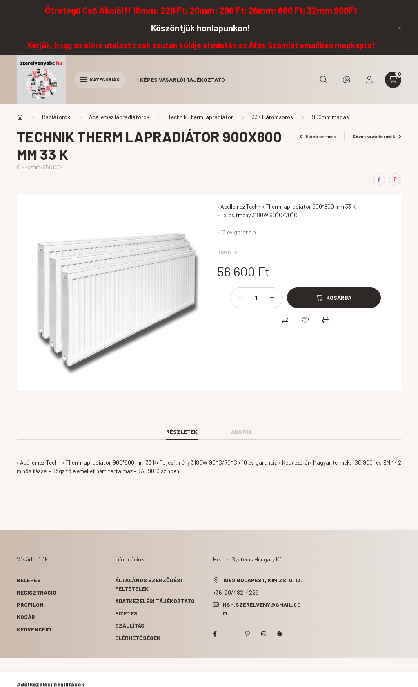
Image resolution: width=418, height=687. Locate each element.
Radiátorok (56, 116)
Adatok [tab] (241, 431)
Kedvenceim (34, 629)
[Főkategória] (20, 116)
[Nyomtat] (326, 320)
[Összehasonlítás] (285, 320)
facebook (215, 634)
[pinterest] (395, 179)
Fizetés (126, 613)
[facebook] (379, 179)
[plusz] (272, 298)
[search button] (324, 80)
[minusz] (240, 298)
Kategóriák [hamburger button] (100, 79)
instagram (264, 634)
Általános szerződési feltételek (148, 584)
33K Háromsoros (272, 116)
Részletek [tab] (182, 431)
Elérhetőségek (137, 637)
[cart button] (393, 80)
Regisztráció (36, 592)
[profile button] (369, 80)
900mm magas (330, 116)
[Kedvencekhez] (305, 320)
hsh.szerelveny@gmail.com (262, 609)
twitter (231, 634)
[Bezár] (399, 27)
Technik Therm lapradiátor (200, 116)
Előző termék (318, 136)
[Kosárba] (334, 297)
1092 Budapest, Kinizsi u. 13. (262, 580)
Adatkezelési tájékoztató (155, 600)
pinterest (247, 634)
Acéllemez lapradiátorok (119, 116)
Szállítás (130, 625)
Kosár (26, 616)
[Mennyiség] (256, 298)
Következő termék (376, 136)
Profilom (30, 604)
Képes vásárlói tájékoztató (182, 79)
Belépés (29, 580)
